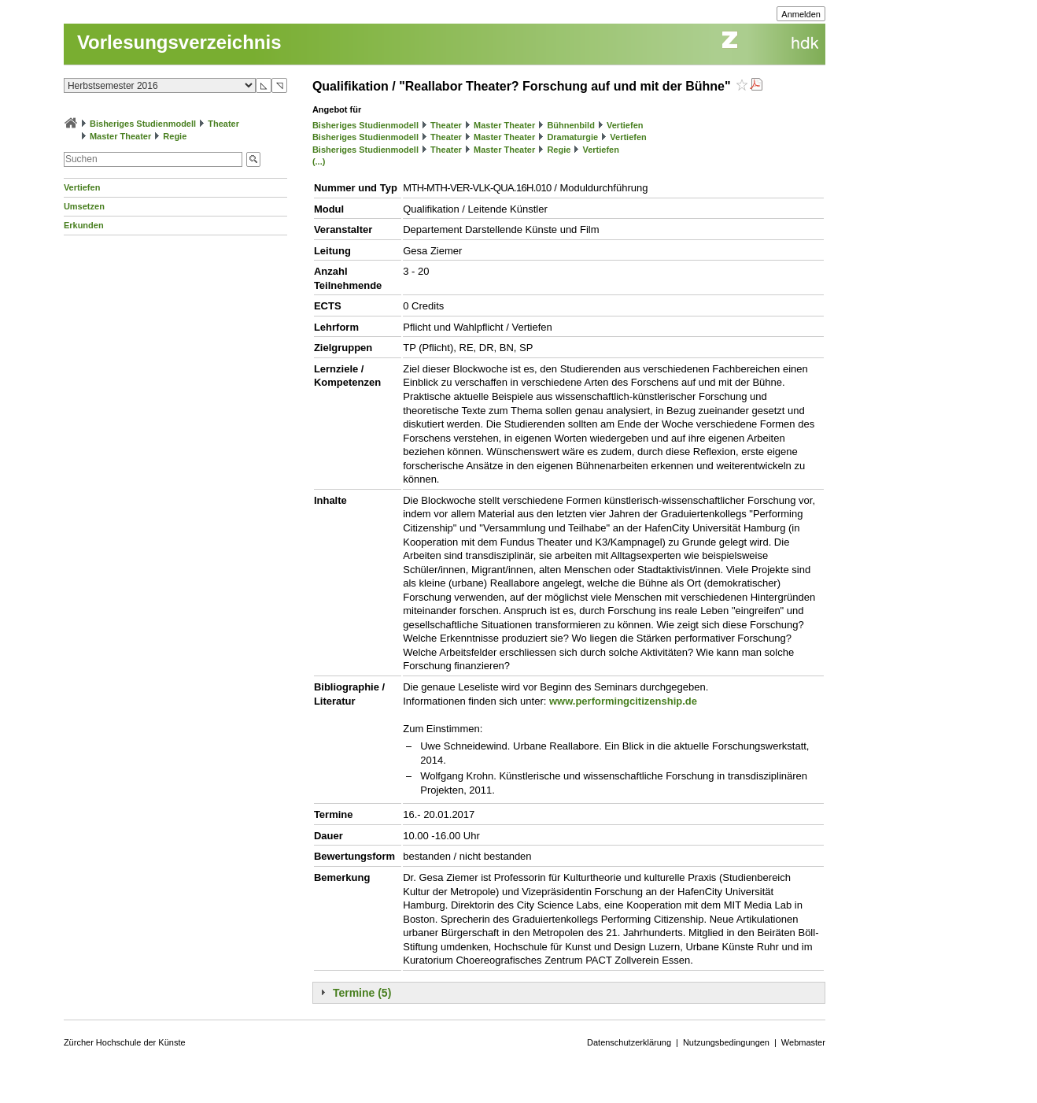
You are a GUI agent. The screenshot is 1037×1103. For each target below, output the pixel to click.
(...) (319, 161)
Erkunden (84, 225)
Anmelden (801, 14)
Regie (174, 136)
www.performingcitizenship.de (623, 701)
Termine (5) (362, 992)
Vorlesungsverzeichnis (179, 42)
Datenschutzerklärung (629, 1042)
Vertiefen (82, 187)
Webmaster (803, 1042)
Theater (223, 123)
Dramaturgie (572, 137)
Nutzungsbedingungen (726, 1042)
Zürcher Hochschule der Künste (125, 1042)
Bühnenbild (571, 125)
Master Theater (120, 136)
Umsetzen (84, 206)
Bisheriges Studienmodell (143, 123)
